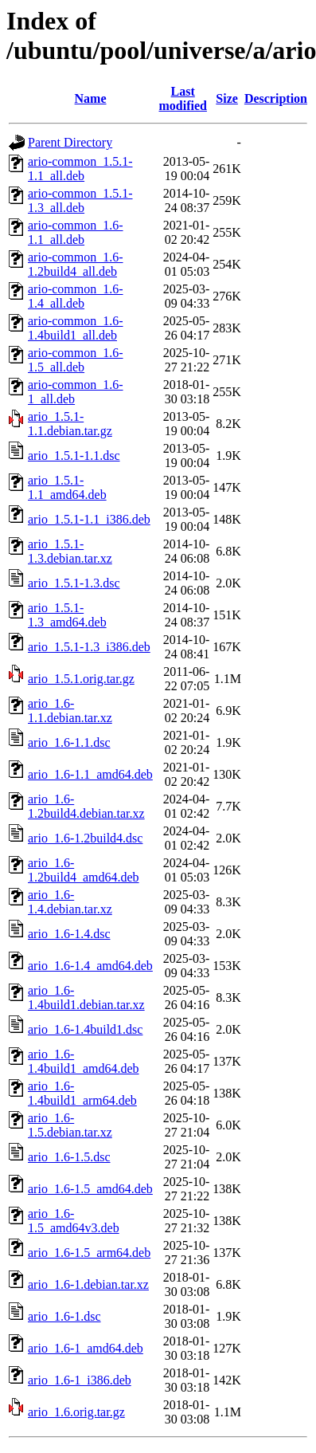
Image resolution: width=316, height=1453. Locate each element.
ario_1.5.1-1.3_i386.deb (89, 647)
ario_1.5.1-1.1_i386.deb (89, 519)
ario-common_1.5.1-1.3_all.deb (80, 200)
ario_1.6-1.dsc (64, 1316)
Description (275, 98)
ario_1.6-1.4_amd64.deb (90, 965)
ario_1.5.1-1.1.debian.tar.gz (70, 424)
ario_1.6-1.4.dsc (69, 934)
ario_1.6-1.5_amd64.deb (90, 1189)
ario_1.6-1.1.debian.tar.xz (70, 711)
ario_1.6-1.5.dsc (69, 1157)
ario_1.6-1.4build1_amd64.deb (83, 1061)
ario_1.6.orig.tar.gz (76, 1412)
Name (91, 98)
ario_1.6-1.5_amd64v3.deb (73, 1221)
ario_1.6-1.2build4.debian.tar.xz (86, 806)
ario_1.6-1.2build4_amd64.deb (83, 870)
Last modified (182, 98)
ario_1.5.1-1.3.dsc (74, 583)
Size (227, 98)
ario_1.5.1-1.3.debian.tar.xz (70, 551)
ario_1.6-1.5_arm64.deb (89, 1252)
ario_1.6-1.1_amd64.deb (90, 774)
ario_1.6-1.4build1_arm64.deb (82, 1093)
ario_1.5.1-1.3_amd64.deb (67, 615)
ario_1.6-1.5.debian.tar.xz (70, 1125)
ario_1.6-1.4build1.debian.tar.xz (86, 997)
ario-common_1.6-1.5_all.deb (75, 360)
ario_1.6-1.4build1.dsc (85, 1029)
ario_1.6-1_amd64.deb (85, 1348)
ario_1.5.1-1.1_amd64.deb (67, 487)
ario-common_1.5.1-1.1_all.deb (80, 169)
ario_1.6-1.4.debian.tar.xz (70, 902)
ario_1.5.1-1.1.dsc (74, 455)
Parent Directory (70, 142)
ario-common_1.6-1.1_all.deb (75, 232)
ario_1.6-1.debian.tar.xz (88, 1284)
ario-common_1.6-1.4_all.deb (75, 296)
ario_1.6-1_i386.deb (79, 1380)
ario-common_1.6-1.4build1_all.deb (75, 328)
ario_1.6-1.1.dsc (69, 742)
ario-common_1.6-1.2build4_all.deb (75, 264)
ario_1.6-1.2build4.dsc (85, 838)
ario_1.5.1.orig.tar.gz (81, 678)
